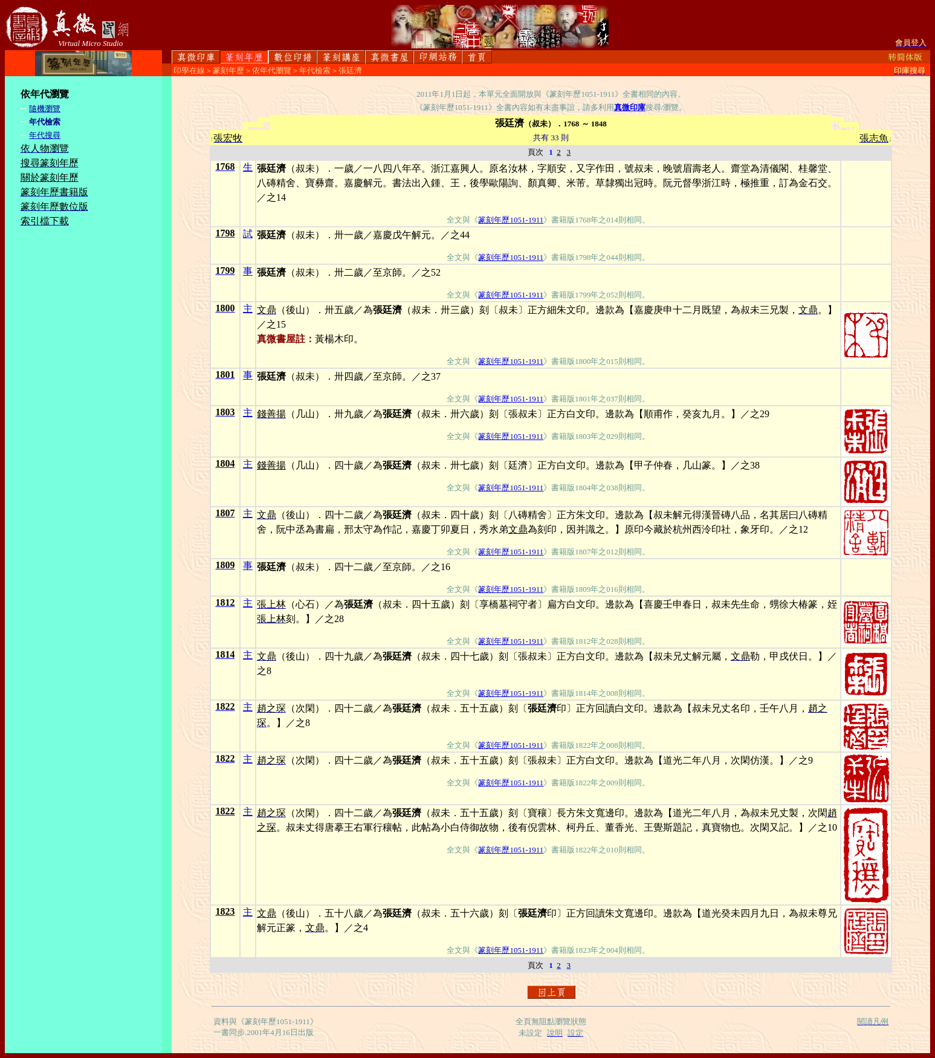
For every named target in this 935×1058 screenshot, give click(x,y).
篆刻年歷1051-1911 (510, 219)
